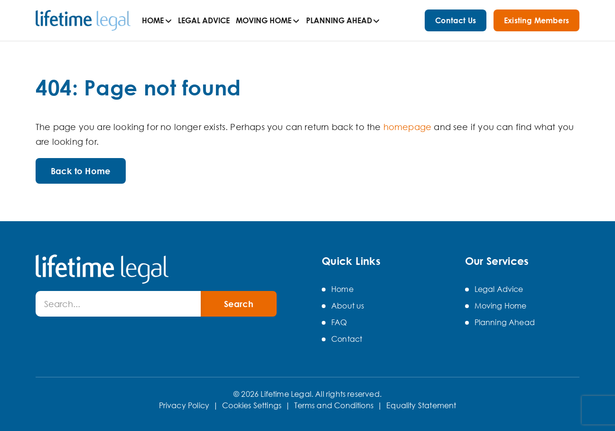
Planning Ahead (339, 20)
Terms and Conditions (333, 405)
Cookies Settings (251, 405)
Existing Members (536, 20)
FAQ (339, 322)
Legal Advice (204, 20)
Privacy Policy (184, 405)
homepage (407, 127)
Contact (346, 339)
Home (153, 20)
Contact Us (455, 20)
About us (347, 305)
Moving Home (263, 20)
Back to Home (81, 171)
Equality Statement (421, 405)
